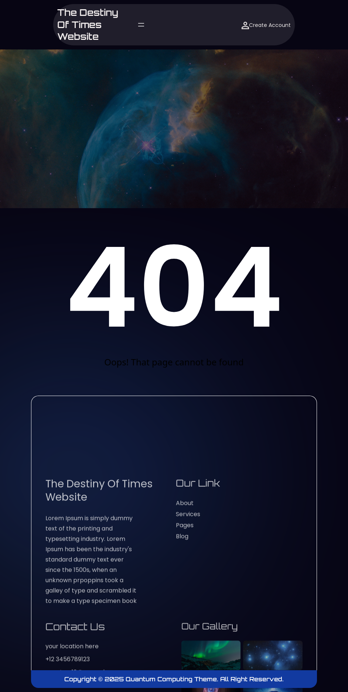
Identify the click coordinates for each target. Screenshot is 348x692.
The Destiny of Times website (87, 24)
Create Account (266, 25)
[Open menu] (141, 24)
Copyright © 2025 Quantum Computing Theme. (142, 679)
